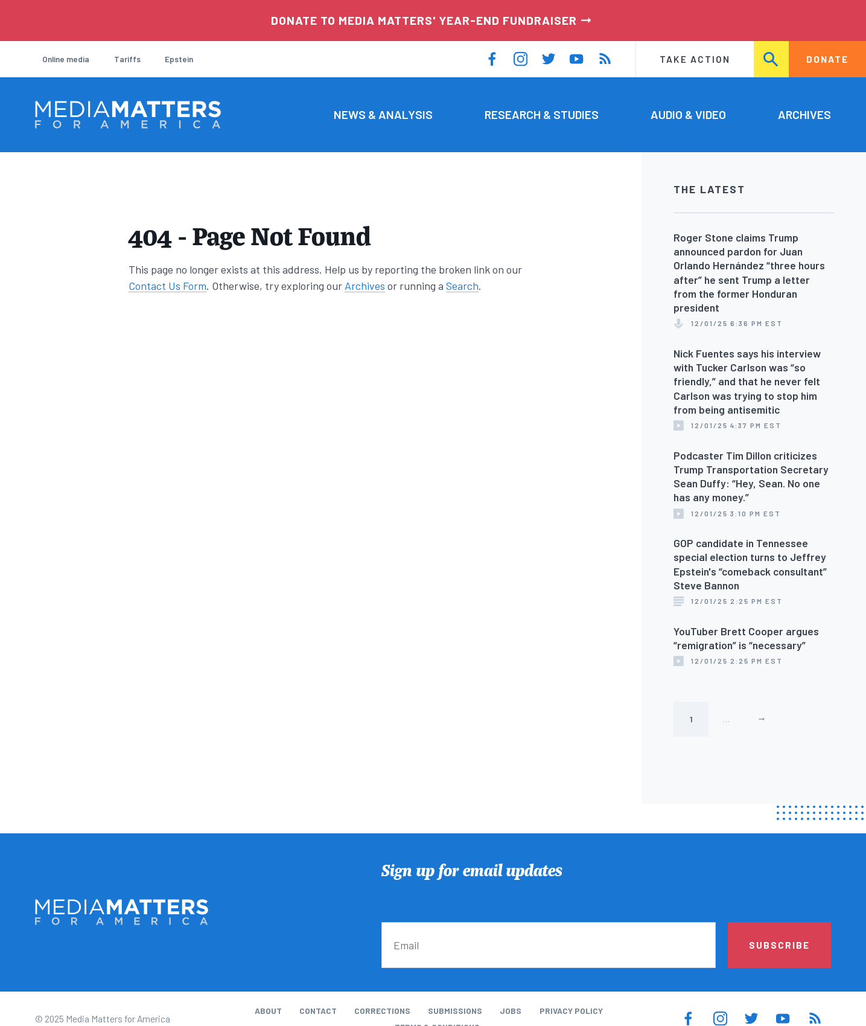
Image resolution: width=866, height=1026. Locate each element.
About (268, 1010)
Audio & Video (688, 114)
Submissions (455, 1010)
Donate (827, 59)
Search (771, 59)
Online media (65, 59)
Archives (804, 114)
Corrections (382, 1010)
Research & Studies (542, 114)
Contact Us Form (167, 285)
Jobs (510, 1010)
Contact (318, 1010)
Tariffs (127, 59)
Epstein (179, 59)
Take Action (695, 59)
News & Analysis (383, 114)
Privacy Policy (571, 1010)
